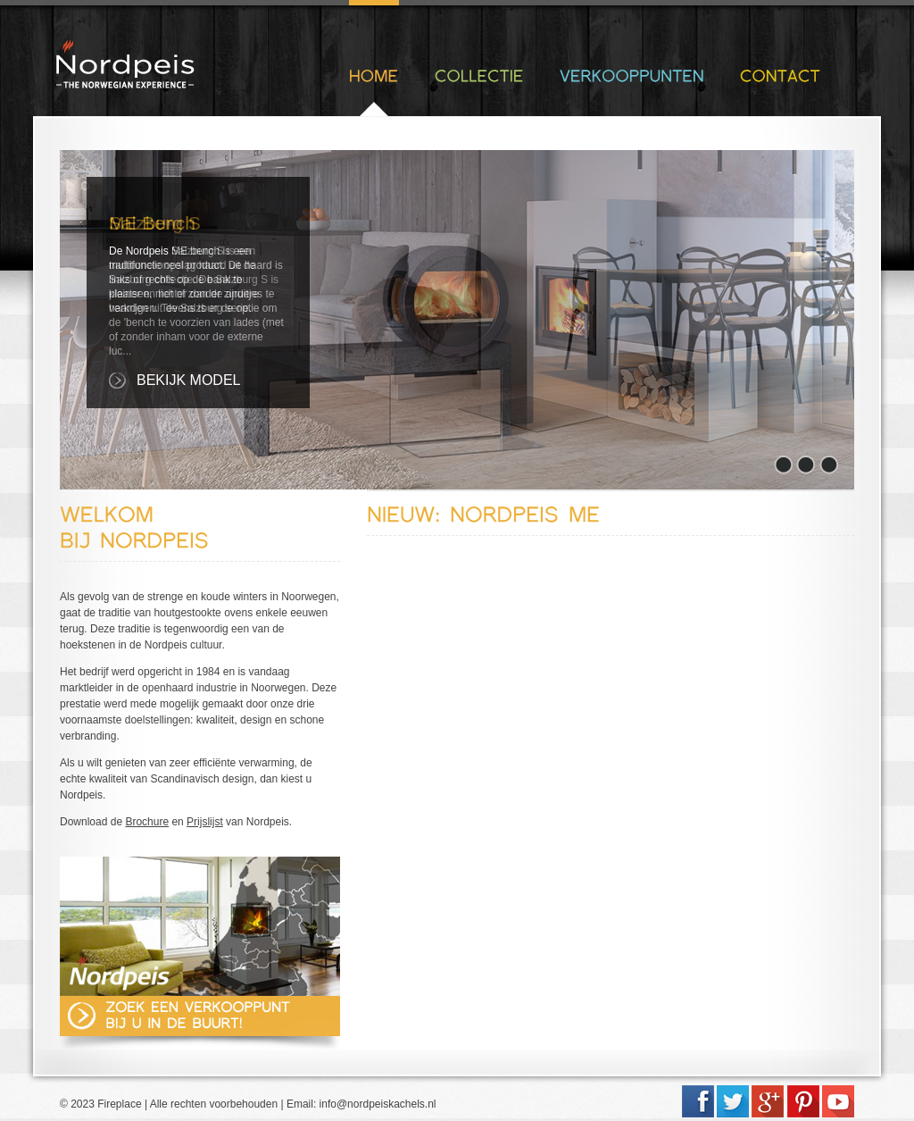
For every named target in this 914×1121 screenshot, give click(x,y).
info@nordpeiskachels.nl (378, 1104)
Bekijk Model (188, 380)
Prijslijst (205, 822)
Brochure (147, 822)
